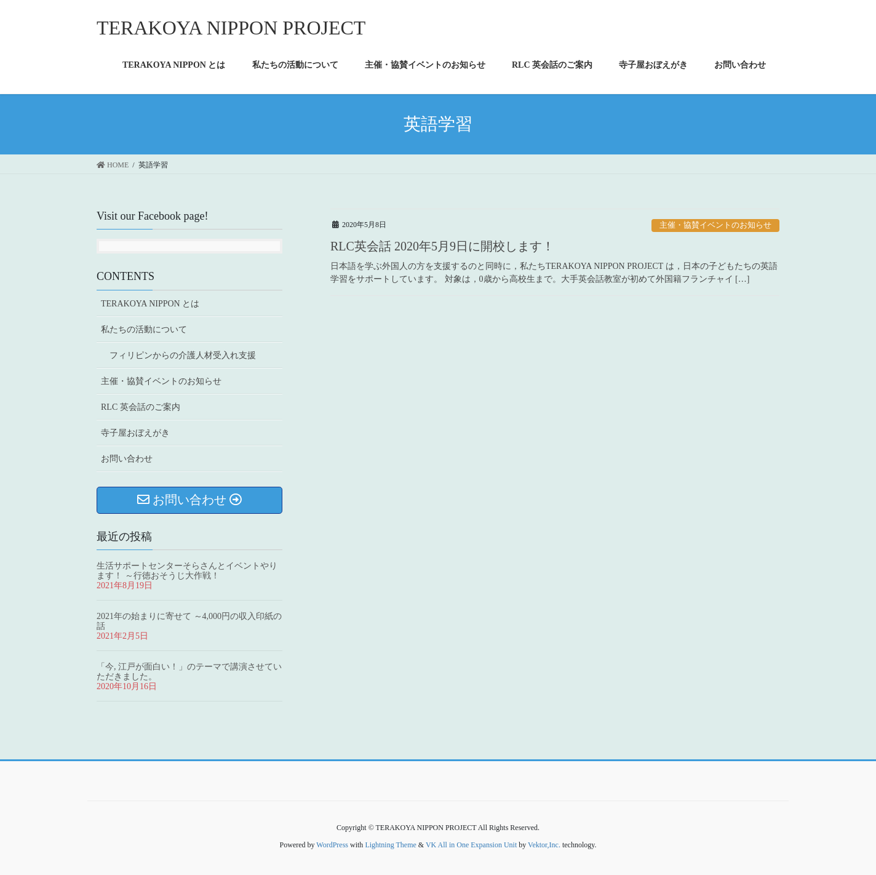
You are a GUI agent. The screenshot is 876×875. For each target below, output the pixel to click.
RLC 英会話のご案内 (140, 407)
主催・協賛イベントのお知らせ (715, 225)
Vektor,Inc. (544, 845)
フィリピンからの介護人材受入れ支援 (183, 355)
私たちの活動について (144, 329)
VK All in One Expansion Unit (471, 845)
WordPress (332, 845)
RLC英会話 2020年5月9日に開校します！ (442, 246)
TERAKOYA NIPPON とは (150, 303)
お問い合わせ (127, 458)
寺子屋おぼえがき (135, 433)
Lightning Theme (390, 845)
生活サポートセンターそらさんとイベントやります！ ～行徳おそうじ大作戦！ (187, 570)
